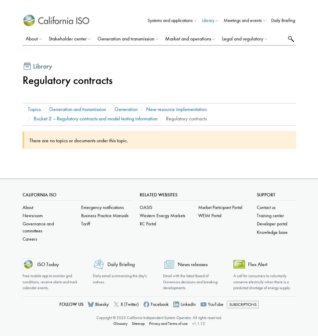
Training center (270, 215)
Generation (126, 109)
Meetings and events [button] (243, 20)
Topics (34, 109)
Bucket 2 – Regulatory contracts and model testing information (96, 119)
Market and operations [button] (188, 39)
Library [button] (208, 20)
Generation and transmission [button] (126, 39)
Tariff (85, 224)
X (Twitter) (130, 304)
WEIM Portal (209, 215)
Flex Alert (257, 264)
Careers (30, 239)
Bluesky (102, 304)
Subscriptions (243, 304)
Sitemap (138, 323)
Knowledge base (272, 232)
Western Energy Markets (162, 215)
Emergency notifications (102, 207)
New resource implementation (176, 109)
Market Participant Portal (220, 207)
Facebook (160, 304)
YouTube (215, 304)
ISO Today (48, 264)
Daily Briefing (283, 20)
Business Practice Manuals (105, 215)
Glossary (120, 323)
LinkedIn (188, 304)
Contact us (266, 207)
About (28, 207)
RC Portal (148, 224)
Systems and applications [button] (170, 20)
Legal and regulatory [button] (242, 39)
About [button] (32, 39)
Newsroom (33, 215)
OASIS (146, 207)
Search (290, 38)
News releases (193, 264)
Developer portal (272, 224)
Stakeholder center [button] (68, 39)
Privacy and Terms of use (168, 323)
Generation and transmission (77, 109)
